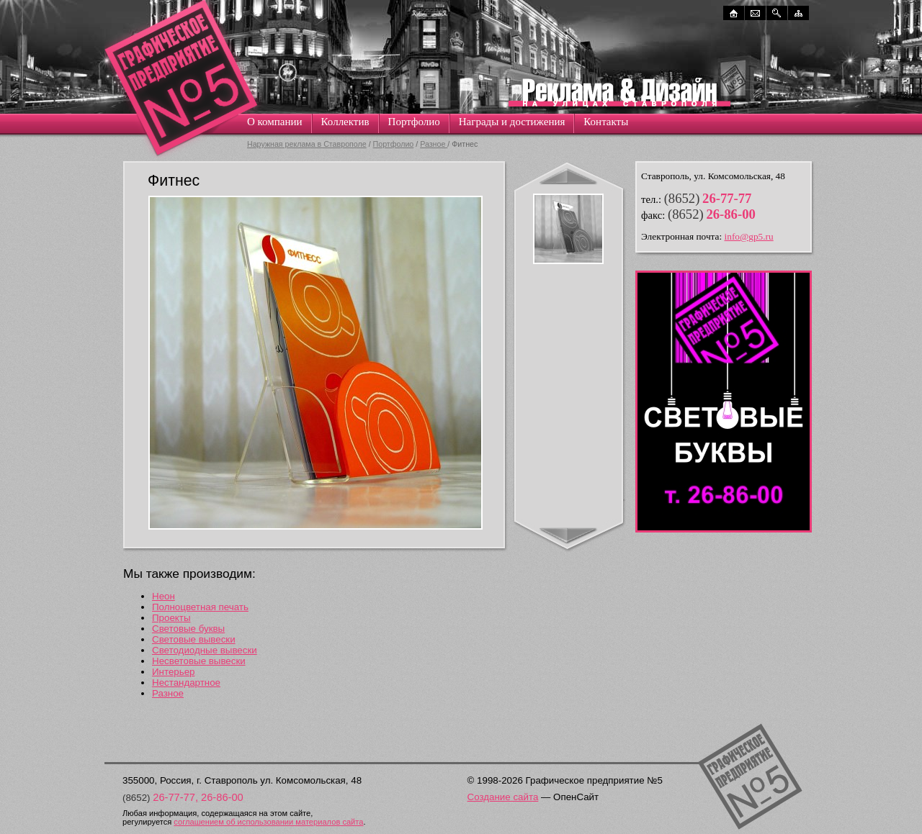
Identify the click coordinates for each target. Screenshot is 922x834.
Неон (163, 596)
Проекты (171, 617)
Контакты (605, 121)
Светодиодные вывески (204, 650)
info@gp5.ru (749, 236)
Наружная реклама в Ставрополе (307, 144)
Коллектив (345, 121)
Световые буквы (188, 628)
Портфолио (414, 121)
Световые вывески (194, 639)
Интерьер (173, 671)
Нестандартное (186, 682)
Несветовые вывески (199, 661)
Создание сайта (503, 797)
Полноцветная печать (200, 607)
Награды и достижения (512, 121)
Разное (433, 144)
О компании (275, 121)
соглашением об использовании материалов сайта (268, 821)
